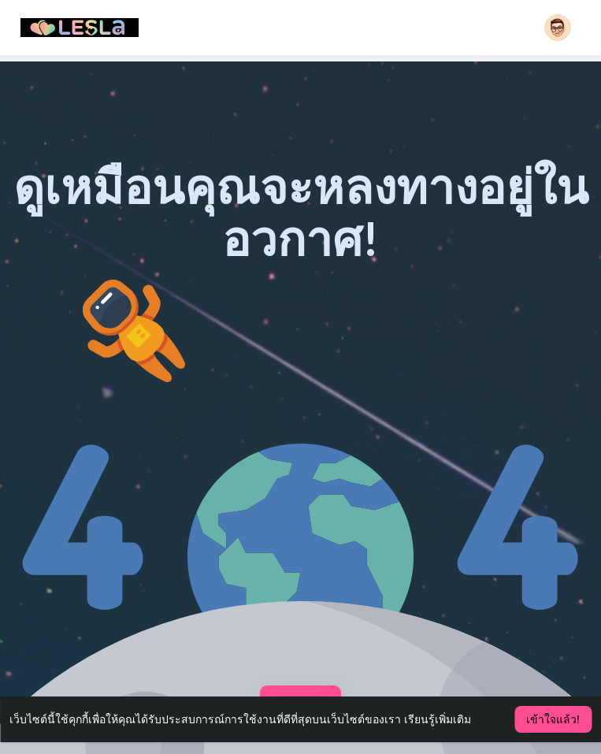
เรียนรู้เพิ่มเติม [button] (437, 719)
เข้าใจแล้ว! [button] (553, 719)
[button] (558, 27)
